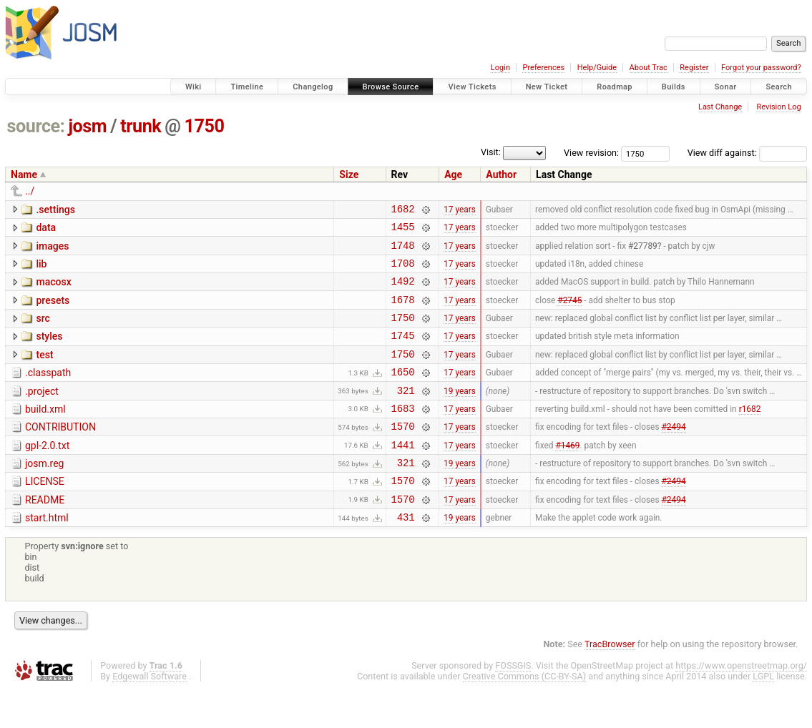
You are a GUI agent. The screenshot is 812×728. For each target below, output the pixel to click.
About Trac (648, 67)
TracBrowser (609, 682)
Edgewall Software (149, 714)
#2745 (569, 312)
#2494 (674, 454)
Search (778, 87)
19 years (460, 413)
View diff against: (747, 152)
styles (49, 351)
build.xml (45, 432)
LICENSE (44, 513)
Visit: (491, 152)
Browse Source (391, 87)
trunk (140, 126)
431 (406, 555)
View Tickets (472, 87)
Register (694, 67)
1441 (403, 474)
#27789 (642, 251)
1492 (403, 291)
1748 (403, 251)
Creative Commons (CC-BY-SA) (525, 714)
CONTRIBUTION (60, 452)
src (42, 331)
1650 (403, 393)
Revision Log (778, 107)
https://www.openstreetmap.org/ (741, 704)
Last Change (720, 107)
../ (29, 191)
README (44, 534)
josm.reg (44, 493)
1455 (403, 230)
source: (36, 126)
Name (24, 174)
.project (42, 412)
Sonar (726, 87)
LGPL (763, 714)
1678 (403, 312)
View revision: (591, 152)
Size (348, 174)
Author (501, 174)
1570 (403, 454)
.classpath (48, 392)
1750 (205, 126)
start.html (47, 554)
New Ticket (547, 87)
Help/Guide (597, 67)
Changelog (313, 87)
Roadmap (614, 87)
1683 (403, 434)
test (44, 372)
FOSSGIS (513, 704)
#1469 (567, 474)
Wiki (193, 87)
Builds (673, 87)
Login (500, 67)
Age (453, 174)
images (52, 250)
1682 (403, 210)
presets (52, 311)
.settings (55, 209)
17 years (460, 210)
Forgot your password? (761, 67)
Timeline (246, 87)
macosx (53, 290)
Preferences (543, 67)
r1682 (750, 433)
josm (87, 126)
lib (41, 270)
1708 (403, 271)
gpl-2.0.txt (47, 473)
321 (406, 413)
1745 (403, 352)
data (46, 229)
